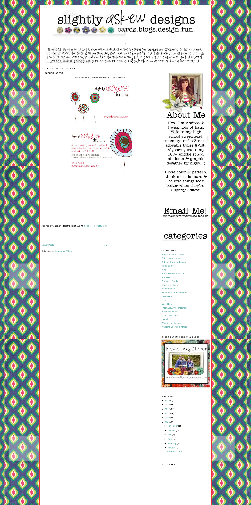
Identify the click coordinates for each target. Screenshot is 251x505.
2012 (167, 409)
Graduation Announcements (175, 292)
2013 (167, 404)
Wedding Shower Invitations (175, 327)
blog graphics (168, 266)
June (170, 439)
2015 (167, 400)
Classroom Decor (170, 285)
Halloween (167, 296)
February (172, 443)
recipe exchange (170, 311)
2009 (167, 422)
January (171, 448)
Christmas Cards (170, 281)
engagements (168, 288)
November (172, 426)
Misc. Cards (167, 304)
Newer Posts (47, 245)
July (169, 434)
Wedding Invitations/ (171, 323)
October (171, 430)
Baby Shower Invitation (173, 254)
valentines (166, 319)
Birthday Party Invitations (174, 262)
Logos (164, 300)
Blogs (164, 269)
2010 (167, 418)
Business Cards (52, 73)
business (166, 277)
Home (106, 245)
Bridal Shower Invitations (174, 273)
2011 (167, 413)
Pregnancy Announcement (174, 308)
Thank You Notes (170, 315)
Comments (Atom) (64, 251)
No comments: (101, 226)
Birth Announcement (171, 258)
